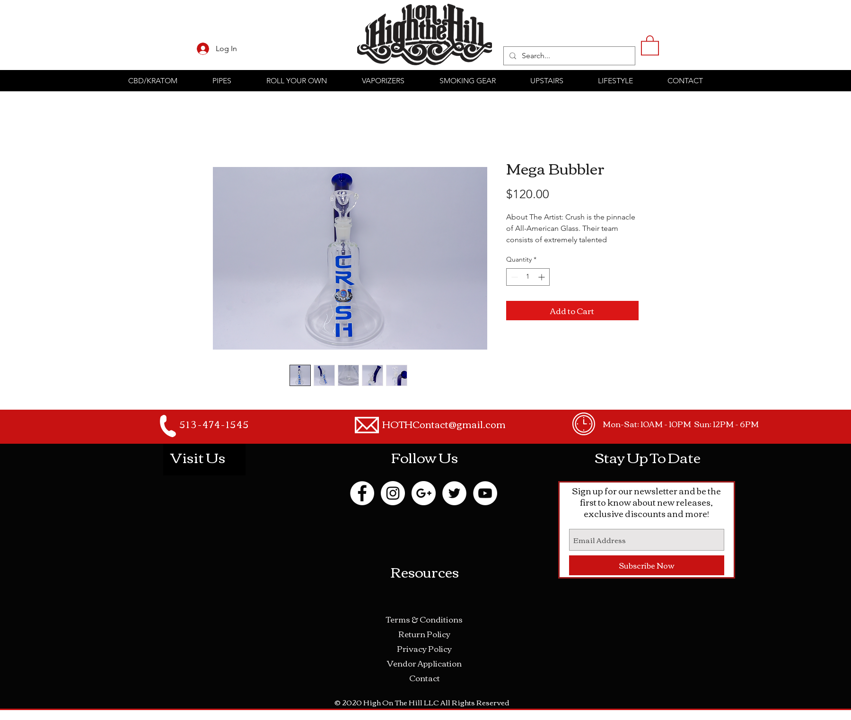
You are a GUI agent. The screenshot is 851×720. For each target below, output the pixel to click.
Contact (424, 677)
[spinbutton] (527, 277)
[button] (650, 44)
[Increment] (542, 277)
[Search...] (568, 56)
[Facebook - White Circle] (362, 493)
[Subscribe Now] (646, 565)
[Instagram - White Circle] (393, 493)
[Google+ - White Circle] (424, 493)
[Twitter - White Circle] (454, 493)
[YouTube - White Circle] (485, 493)
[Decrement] (513, 277)
